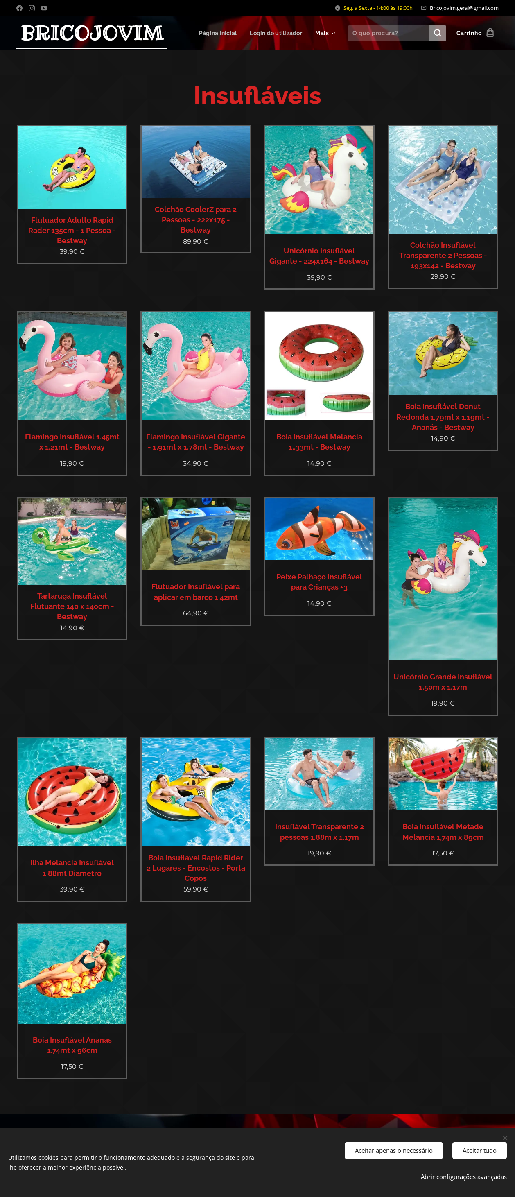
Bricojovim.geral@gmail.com (464, 7)
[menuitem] (215, 33)
